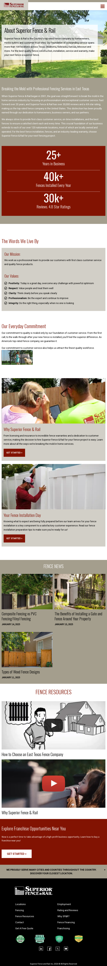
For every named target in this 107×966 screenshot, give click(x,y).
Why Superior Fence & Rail (22, 429)
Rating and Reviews (68, 910)
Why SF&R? (64, 916)
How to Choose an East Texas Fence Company (33, 754)
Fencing (19, 910)
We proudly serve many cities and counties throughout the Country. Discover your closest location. (55, 871)
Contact (19, 922)
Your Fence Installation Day (22, 515)
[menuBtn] (103, 6)
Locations (20, 904)
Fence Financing (66, 922)
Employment (64, 904)
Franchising (64, 928)
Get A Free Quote (24, 928)
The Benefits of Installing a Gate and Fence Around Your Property (78, 616)
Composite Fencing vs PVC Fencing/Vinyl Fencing (19, 616)
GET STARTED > (14, 452)
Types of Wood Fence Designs (21, 671)
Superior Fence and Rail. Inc (41, 964)
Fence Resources (24, 916)
